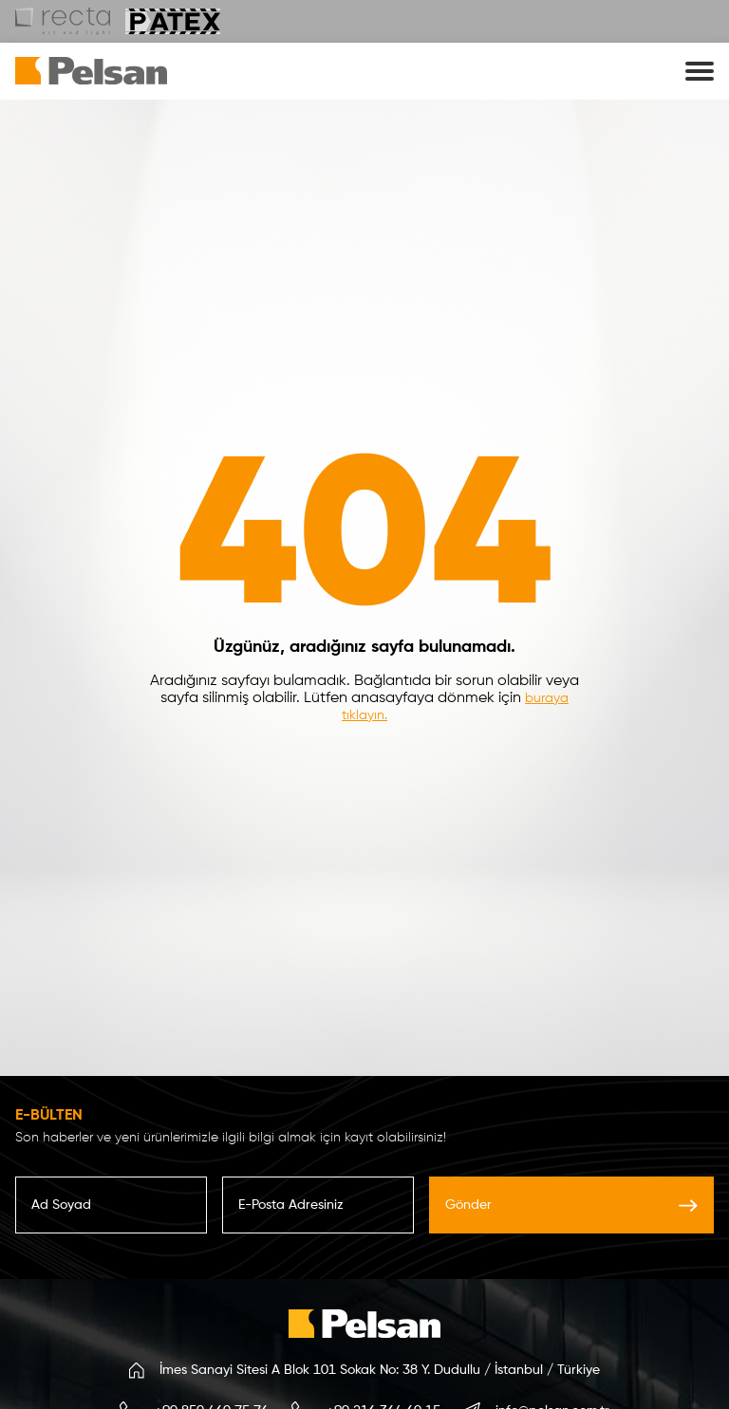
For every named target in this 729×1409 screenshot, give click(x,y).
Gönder (571, 1205)
